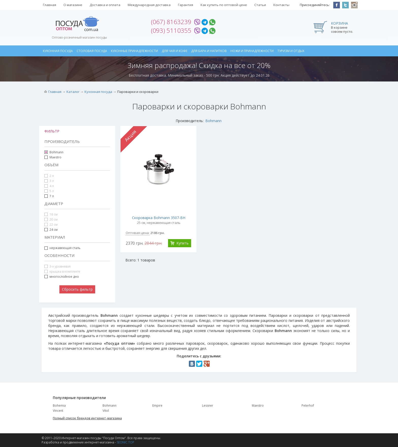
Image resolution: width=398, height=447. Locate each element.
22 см (51, 224)
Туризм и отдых (290, 51)
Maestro (55, 157)
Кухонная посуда (58, 51)
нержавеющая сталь (64, 248)
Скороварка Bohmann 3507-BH (158, 217)
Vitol (106, 410)
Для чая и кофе (174, 51)
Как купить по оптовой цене (224, 5)
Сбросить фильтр (77, 289)
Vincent (58, 410)
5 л (49, 191)
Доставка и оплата (105, 5)
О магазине (72, 5)
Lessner (207, 405)
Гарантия (185, 5)
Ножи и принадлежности (252, 51)
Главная (49, 5)
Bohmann (213, 120)
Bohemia (59, 405)
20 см (51, 219)
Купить (182, 243)
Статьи (260, 5)
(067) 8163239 (171, 22)
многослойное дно (61, 276)
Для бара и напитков (209, 51)
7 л (49, 196)
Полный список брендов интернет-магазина (87, 418)
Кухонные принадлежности (134, 51)
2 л (49, 176)
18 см (51, 214)
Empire (157, 405)
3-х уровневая (57, 266)
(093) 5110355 (171, 30)
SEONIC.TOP (125, 442)
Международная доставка (149, 5)
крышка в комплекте (62, 271)
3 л (49, 181)
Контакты (281, 5)
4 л (49, 186)
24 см (51, 229)
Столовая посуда (92, 51)
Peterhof (308, 405)
